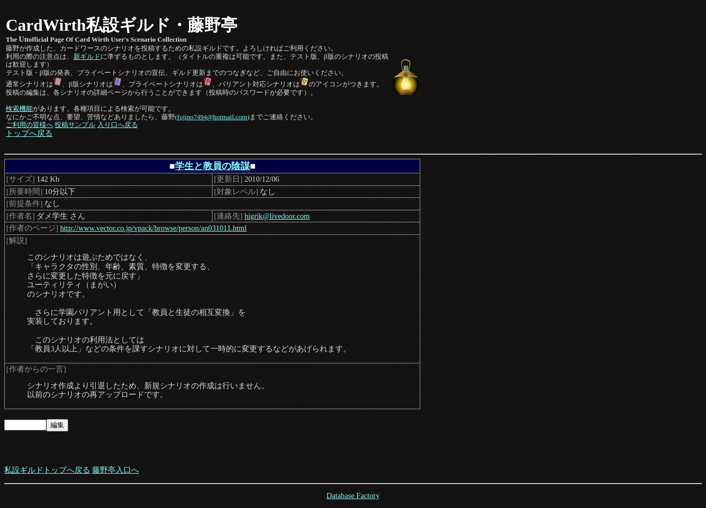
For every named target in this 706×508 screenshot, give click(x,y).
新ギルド (86, 56)
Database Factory (353, 495)
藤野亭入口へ (115, 470)
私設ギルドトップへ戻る (47, 470)
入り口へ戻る (117, 125)
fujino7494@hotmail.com (212, 117)
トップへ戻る (29, 133)
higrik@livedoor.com (276, 216)
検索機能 (19, 108)
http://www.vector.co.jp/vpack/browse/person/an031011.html (153, 228)
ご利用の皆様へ (29, 125)
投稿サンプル (75, 125)
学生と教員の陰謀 (212, 166)
